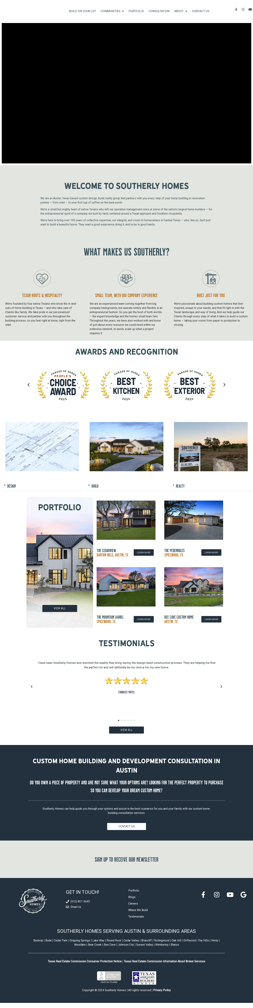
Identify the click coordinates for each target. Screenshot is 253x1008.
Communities (112, 13)
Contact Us (200, 13)
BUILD (95, 491)
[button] (28, 389)
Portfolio (136, 13)
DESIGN (11, 491)
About (180, 13)
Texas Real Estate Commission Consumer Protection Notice (85, 966)
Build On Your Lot (82, 13)
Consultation (159, 13)
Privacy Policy (162, 995)
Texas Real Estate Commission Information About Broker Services (164, 966)
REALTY (180, 491)
